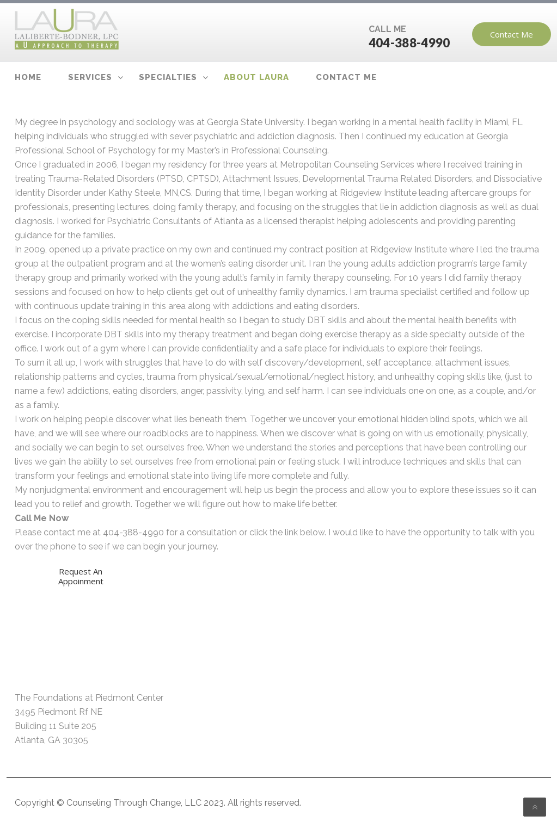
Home (28, 77)
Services (90, 77)
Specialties (168, 77)
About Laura (256, 77)
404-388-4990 (409, 42)
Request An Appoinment (80, 576)
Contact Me (511, 34)
